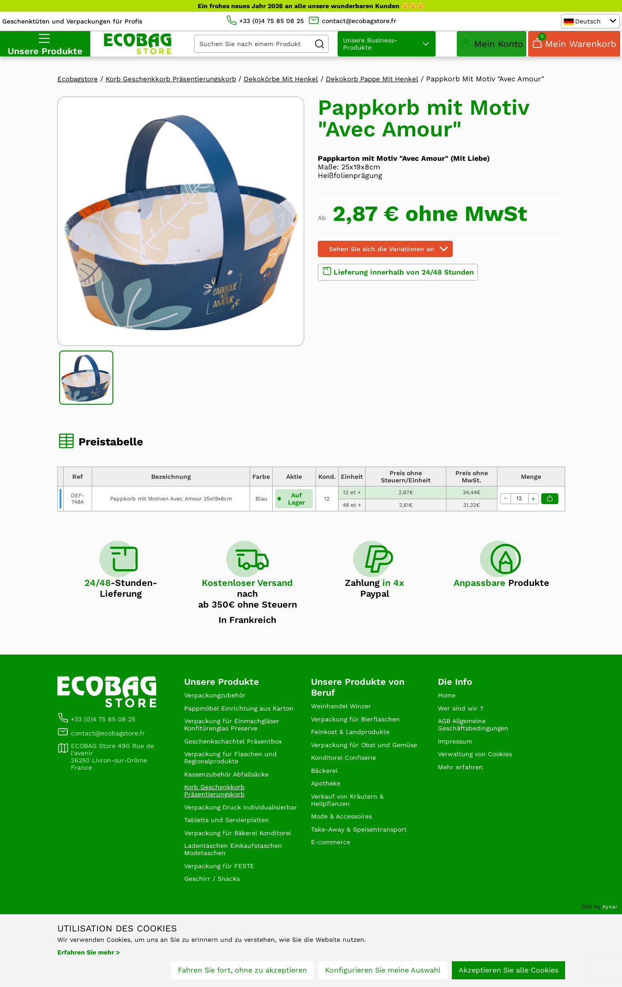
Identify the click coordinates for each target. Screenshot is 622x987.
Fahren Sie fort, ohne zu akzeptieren (242, 972)
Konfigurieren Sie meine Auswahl (383, 972)
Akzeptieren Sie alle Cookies (508, 972)
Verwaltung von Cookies (480, 785)
